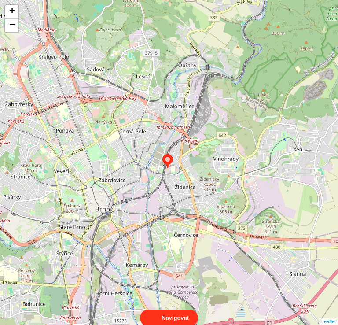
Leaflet (328, 313)
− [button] (12, 25)
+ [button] (12, 11)
